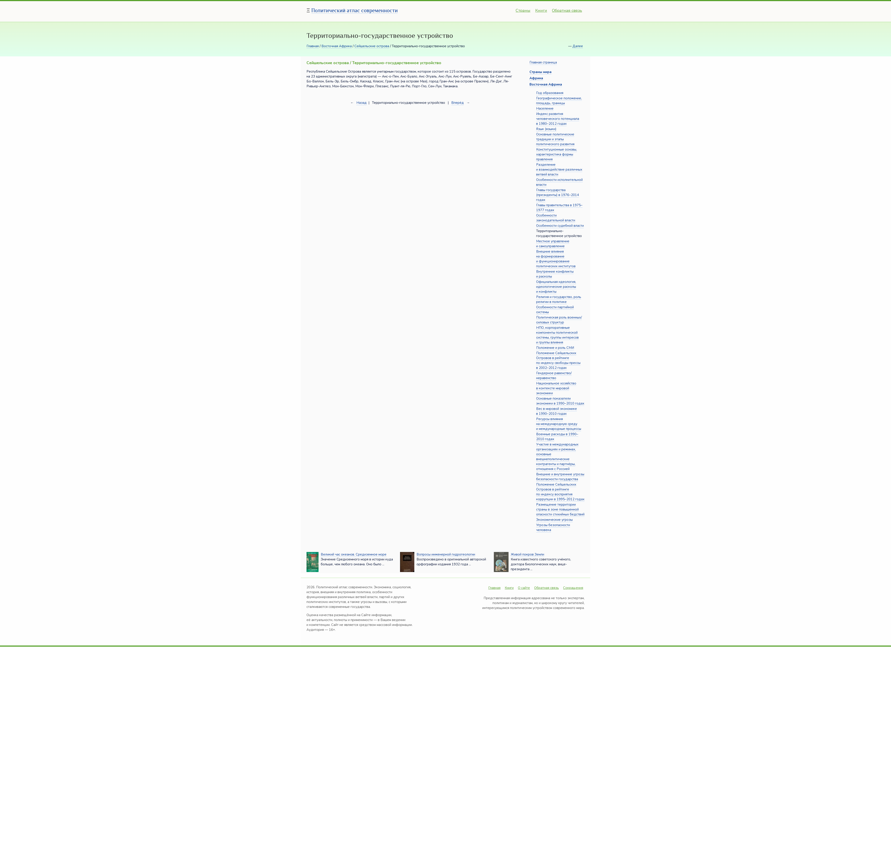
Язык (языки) (546, 129)
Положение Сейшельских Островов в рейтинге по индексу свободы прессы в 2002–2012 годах (558, 360)
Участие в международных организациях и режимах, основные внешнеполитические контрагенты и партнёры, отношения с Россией (557, 456)
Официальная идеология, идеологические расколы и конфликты (556, 287)
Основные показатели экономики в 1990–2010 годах (560, 401)
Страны (523, 10)
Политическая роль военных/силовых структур (559, 320)
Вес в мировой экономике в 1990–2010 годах (556, 411)
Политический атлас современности (354, 10)
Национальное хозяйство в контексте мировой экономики (556, 388)
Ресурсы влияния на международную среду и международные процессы (558, 424)
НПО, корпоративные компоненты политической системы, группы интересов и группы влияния (557, 335)
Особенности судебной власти (560, 225)
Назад (361, 102)
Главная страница (543, 62)
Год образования (549, 93)
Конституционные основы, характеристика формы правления (556, 154)
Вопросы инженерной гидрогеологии (446, 554)
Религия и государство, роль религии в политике (558, 299)
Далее (577, 46)
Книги (541, 10)
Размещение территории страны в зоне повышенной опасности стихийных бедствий (560, 509)
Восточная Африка (336, 46)
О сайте (524, 588)
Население (545, 108)
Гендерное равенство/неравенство (554, 375)
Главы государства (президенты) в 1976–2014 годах (557, 195)
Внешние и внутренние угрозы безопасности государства (560, 476)
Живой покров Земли (527, 554)
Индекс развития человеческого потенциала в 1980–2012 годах (557, 119)
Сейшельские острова (371, 46)
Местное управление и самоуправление (552, 243)
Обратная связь (567, 10)
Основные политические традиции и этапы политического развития (555, 139)
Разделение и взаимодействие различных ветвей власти (559, 169)
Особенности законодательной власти (555, 218)
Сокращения (573, 588)
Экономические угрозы (554, 519)
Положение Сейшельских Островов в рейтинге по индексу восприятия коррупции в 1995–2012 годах (560, 491)
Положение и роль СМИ (555, 347)
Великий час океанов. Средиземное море (353, 554)
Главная (313, 46)
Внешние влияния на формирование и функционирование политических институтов (556, 258)
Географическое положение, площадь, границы (559, 100)
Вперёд (457, 102)
